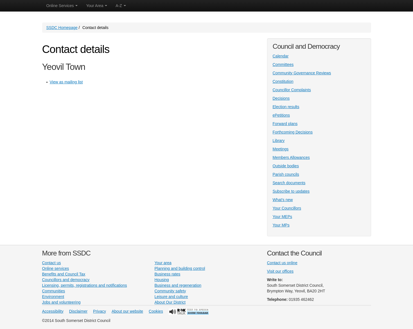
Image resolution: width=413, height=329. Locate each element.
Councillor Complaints (292, 90)
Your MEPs (282, 216)
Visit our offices (280, 271)
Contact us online (282, 263)
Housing (162, 279)
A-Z (121, 5)
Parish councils (286, 174)
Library (279, 140)
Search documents (289, 183)
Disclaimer (78, 311)
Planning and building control (180, 268)
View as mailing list (66, 82)
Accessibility (53, 311)
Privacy (99, 311)
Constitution (283, 81)
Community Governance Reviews (302, 73)
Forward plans (285, 123)
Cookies (156, 311)
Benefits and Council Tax (63, 274)
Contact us (51, 263)
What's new (283, 199)
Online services (55, 268)
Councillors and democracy (66, 279)
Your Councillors (287, 208)
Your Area (96, 5)
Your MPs (281, 225)
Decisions (281, 98)
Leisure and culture (171, 296)
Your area (163, 263)
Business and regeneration (178, 285)
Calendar (281, 56)
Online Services (62, 5)
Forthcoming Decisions (293, 132)
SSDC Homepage (62, 27)
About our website (127, 311)
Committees (283, 64)
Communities (53, 291)
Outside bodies (286, 166)
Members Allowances (291, 157)
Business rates (167, 274)
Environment (53, 296)
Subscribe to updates (291, 191)
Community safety (170, 291)
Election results (286, 107)
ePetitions (281, 115)
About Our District (170, 302)
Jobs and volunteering (61, 302)
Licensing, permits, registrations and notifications (84, 285)
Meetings (281, 149)
